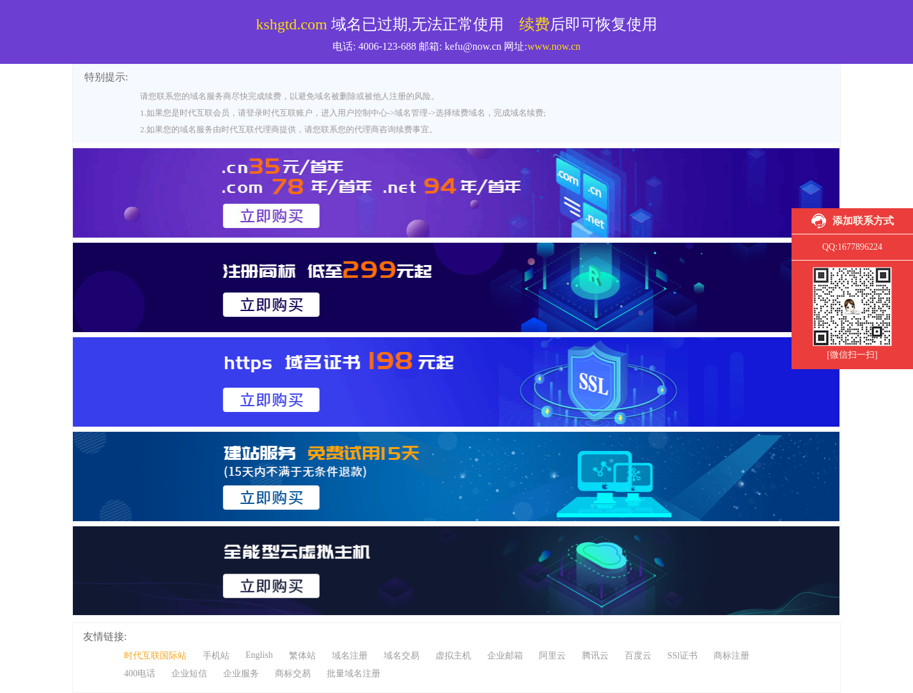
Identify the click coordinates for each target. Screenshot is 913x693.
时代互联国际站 (155, 655)
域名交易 (401, 655)
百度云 (638, 655)
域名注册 (350, 655)
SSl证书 (682, 655)
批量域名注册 (353, 673)
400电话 (139, 673)
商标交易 (293, 673)
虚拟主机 (453, 655)
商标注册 (731, 655)
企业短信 (189, 673)
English (259, 655)
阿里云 (552, 655)
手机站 (216, 655)
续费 (534, 24)
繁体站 (302, 655)
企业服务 (241, 673)
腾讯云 (595, 655)
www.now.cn (554, 46)
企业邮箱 (505, 655)
